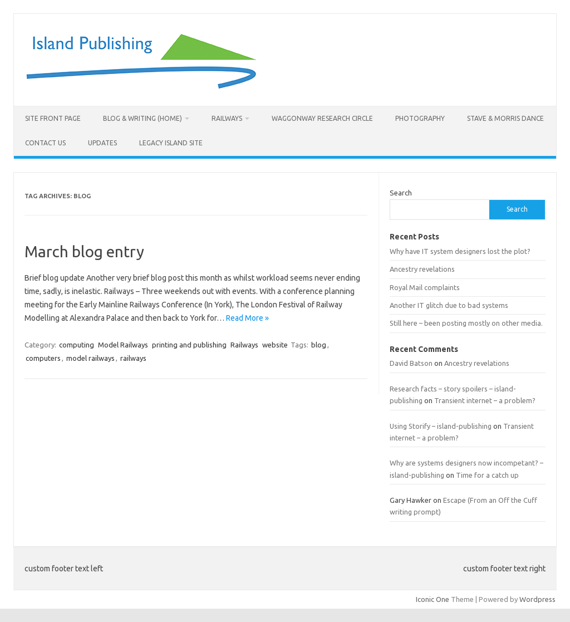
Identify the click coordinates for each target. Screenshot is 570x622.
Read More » (247, 318)
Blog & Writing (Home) (142, 118)
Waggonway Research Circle (322, 118)
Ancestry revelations (422, 269)
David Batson (411, 363)
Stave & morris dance (505, 118)
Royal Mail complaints (425, 287)
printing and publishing (189, 345)
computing (76, 345)
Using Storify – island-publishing (441, 426)
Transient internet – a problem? (484, 400)
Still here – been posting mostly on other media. (466, 323)
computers (43, 358)
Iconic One (432, 599)
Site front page (53, 118)
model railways (90, 358)
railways (133, 358)
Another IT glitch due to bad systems (449, 305)
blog (318, 345)
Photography (420, 118)
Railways (227, 118)
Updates (102, 142)
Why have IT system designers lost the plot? (460, 251)
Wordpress (537, 599)
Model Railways (123, 345)
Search (401, 193)
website (275, 345)
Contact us (45, 142)
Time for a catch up (487, 475)
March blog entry (84, 251)
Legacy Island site (171, 142)
